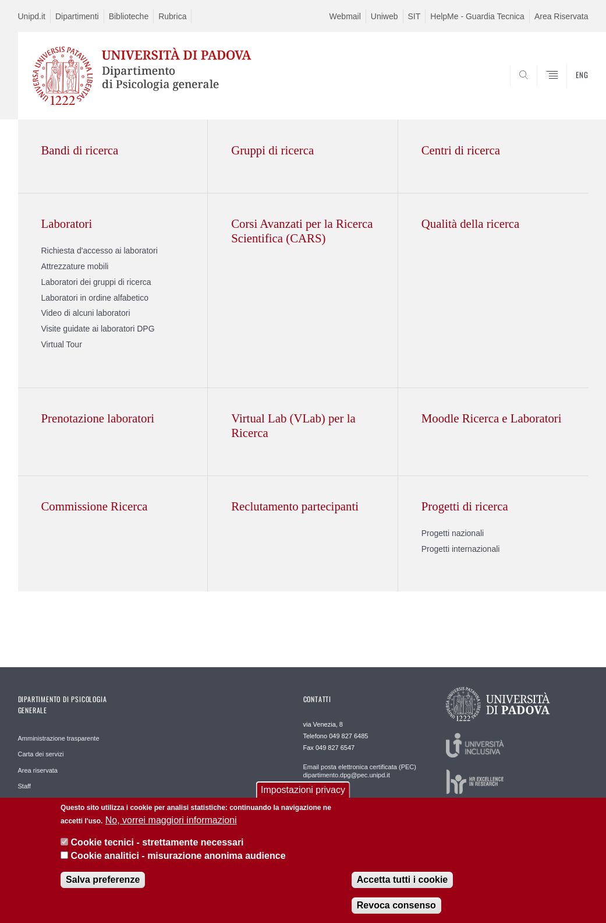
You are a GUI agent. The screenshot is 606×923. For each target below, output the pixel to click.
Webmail (345, 16)
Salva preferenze (103, 880)
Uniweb (384, 16)
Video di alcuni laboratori (85, 313)
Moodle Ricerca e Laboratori (491, 418)
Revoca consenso (396, 905)
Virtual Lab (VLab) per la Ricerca (293, 425)
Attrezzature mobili (75, 266)
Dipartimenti (77, 16)
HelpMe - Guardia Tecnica (477, 16)
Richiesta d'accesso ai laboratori (99, 250)
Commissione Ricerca (94, 506)
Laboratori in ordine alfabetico (94, 297)
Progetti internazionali (460, 549)
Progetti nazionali (452, 533)
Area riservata (38, 770)
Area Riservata (561, 16)
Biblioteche (129, 16)
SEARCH (539, 91)
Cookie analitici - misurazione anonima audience (178, 856)
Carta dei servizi (41, 754)
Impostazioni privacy (303, 790)
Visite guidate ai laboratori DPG (98, 328)
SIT (414, 16)
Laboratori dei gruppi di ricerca (96, 282)
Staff (24, 786)
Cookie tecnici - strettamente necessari (157, 842)
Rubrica (172, 16)
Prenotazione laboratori (98, 418)
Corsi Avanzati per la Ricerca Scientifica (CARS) (302, 231)
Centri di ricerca (460, 150)
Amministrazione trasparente (59, 738)
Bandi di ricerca (80, 150)
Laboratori (67, 223)
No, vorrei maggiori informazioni (171, 820)
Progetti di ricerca (464, 506)
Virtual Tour (61, 344)
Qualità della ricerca (470, 223)
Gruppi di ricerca (272, 150)
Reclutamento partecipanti (295, 506)
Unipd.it (31, 16)
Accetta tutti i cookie (402, 880)
